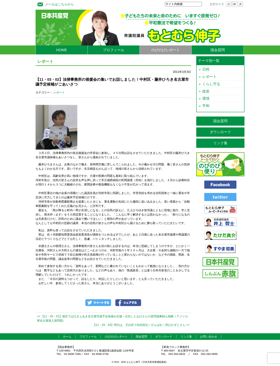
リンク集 (220, 143)
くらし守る (211, 84)
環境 (205, 98)
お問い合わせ (208, 336)
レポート (59, 92)
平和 (205, 106)
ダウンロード (220, 132)
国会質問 (218, 50)
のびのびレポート (165, 50)
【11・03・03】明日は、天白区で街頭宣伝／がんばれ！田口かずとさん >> (141, 324)
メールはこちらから (55, 4)
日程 (205, 69)
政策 (205, 91)
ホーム (67, 336)
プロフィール (113, 50)
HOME (61, 50)
